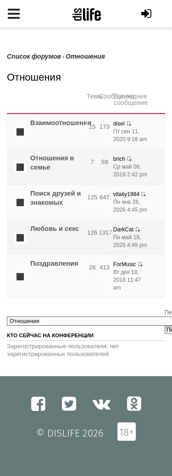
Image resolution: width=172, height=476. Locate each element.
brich (119, 159)
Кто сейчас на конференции (50, 335)
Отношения (85, 56)
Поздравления (54, 263)
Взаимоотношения (61, 122)
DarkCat (123, 229)
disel (119, 123)
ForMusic (124, 264)
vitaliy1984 (126, 194)
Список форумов (34, 56)
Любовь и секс (54, 228)
